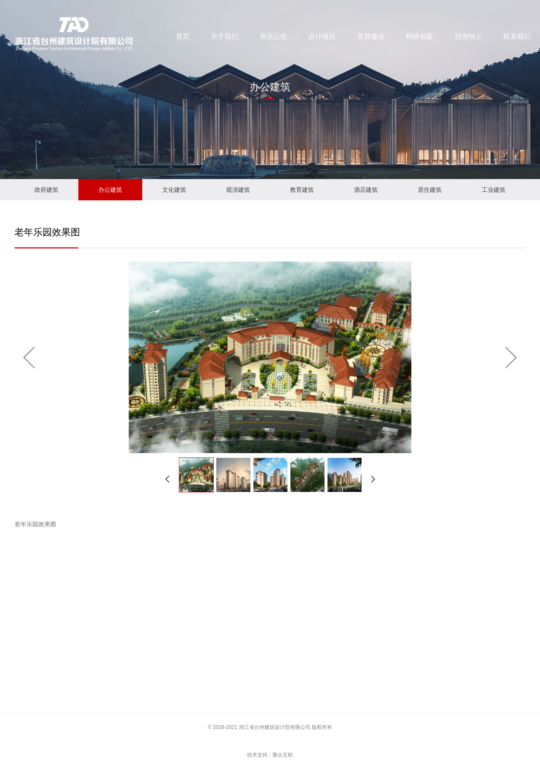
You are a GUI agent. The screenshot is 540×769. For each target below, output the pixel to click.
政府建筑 (46, 189)
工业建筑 (494, 189)
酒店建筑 (366, 189)
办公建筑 (110, 189)
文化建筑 (174, 189)
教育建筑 (302, 189)
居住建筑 (430, 189)
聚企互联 (283, 755)
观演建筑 (238, 189)
